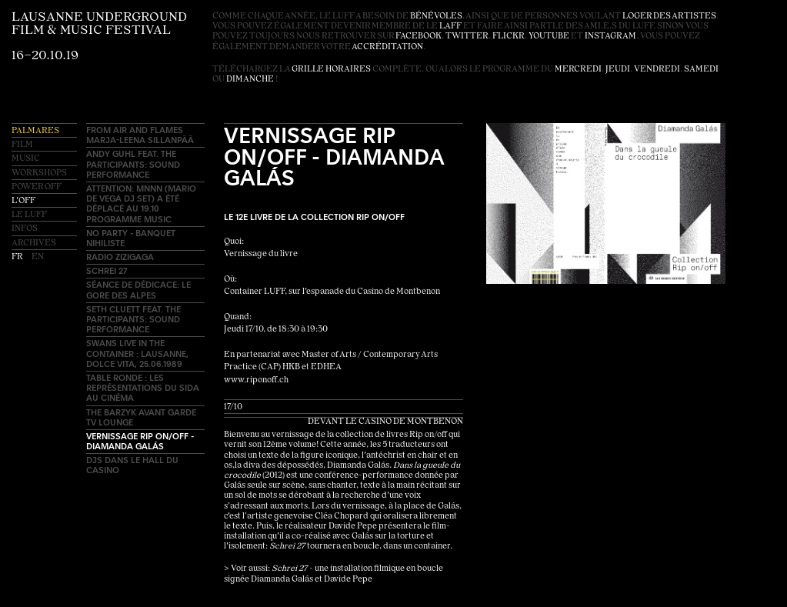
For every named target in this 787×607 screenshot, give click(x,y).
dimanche (250, 79)
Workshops (39, 173)
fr (18, 257)
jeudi (617, 69)
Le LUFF (29, 215)
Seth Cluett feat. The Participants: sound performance (133, 319)
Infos (25, 229)
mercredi (578, 69)
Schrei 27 (106, 270)
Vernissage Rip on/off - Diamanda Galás (140, 441)
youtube (549, 36)
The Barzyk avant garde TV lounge (141, 417)
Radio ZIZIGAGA (120, 256)
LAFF (450, 26)
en (38, 257)
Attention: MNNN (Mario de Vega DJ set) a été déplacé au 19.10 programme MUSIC (141, 203)
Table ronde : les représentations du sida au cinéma (142, 387)
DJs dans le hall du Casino (132, 464)
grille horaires (331, 69)
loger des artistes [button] (669, 16)
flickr (508, 36)
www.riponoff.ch (256, 380)
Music (26, 159)
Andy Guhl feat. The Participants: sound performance (133, 163)
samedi (701, 69)
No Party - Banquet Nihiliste (130, 237)
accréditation (387, 47)
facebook (418, 36)
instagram (610, 36)
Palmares (35, 131)
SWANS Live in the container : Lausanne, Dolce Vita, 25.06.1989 (137, 353)
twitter (467, 36)
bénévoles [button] (436, 16)
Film (22, 145)
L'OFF (23, 201)
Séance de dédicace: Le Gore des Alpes (138, 289)
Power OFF (37, 187)
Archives (34, 243)
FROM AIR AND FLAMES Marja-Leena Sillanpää (140, 134)
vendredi (657, 69)
